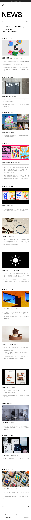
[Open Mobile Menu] (28, 4)
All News (4, 21)
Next (28, 506)
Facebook (5, 31)
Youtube (18, 514)
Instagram (14, 31)
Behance (13, 514)
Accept (19, 1)
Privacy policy (26, 517)
